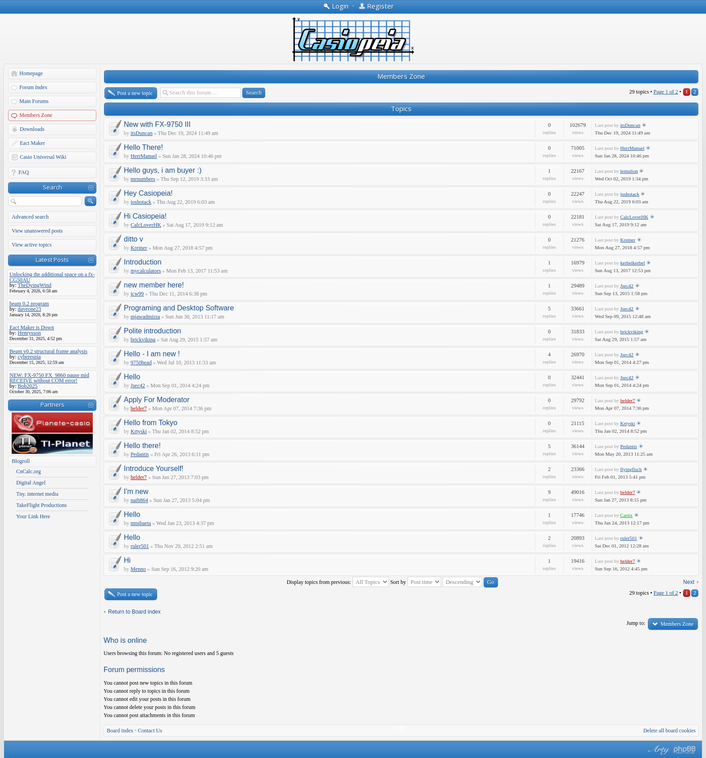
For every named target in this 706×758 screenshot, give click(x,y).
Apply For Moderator (157, 400)
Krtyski (139, 431)
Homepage (31, 73)
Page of (665, 92)
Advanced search (30, 217)
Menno (138, 569)
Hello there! (142, 445)
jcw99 (137, 294)
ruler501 (140, 546)
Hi (127, 560)
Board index (120, 730)
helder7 (139, 408)
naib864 (139, 500)
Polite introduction (152, 331)
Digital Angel (30, 483)
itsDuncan (142, 133)
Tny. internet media (37, 494)
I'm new (136, 491)
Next (688, 582)
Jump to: (635, 623)
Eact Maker (32, 143)
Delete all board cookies (669, 730)
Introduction (143, 262)
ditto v (133, 239)
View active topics (32, 245)
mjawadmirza (145, 317)
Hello (132, 377)
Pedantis (140, 454)
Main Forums (34, 101)
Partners (52, 404)
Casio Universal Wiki (43, 157)
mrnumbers (143, 179)
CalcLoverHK (146, 225)
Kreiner (139, 248)
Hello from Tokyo (150, 422)
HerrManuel (144, 156)
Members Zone (35, 115)
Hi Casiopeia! (145, 216)
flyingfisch (631, 469)
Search (52, 187)
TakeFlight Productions (41, 505)
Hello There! (143, 147)
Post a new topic (135, 93)
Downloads (32, 129)
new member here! (154, 285)
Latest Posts (52, 260)
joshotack (141, 202)
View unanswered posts (37, 231)
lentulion (629, 171)
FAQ (23, 172)
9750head (141, 362)
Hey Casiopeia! (148, 193)
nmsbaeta (141, 523)
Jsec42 (627, 285)
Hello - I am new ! (152, 354)
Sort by (415, 582)
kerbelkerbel (632, 262)
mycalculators (146, 271)
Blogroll (21, 461)
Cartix (626, 515)
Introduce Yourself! (154, 468)
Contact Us (150, 730)
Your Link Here (33, 516)
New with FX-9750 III (157, 124)
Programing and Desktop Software (179, 308)
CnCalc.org (28, 471)
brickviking (143, 339)
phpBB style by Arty (657, 750)
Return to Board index (134, 611)
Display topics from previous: (338, 582)
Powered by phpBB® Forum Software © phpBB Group (684, 750)
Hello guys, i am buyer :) (163, 170)
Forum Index (33, 87)
